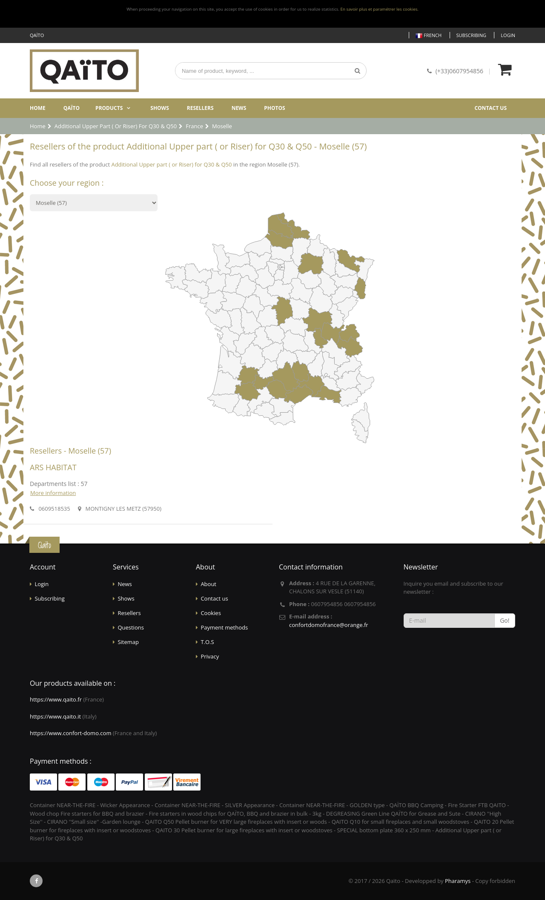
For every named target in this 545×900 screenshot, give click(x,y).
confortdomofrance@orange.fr (328, 625)
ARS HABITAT (53, 467)
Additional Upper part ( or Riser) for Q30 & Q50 (171, 164)
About (208, 584)
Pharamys (457, 881)
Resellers (200, 108)
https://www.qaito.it (55, 716)
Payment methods (224, 627)
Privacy (210, 656)
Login (508, 35)
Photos (274, 108)
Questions (130, 627)
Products (109, 108)
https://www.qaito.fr (56, 699)
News (239, 108)
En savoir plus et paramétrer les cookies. (380, 9)
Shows (159, 108)
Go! (504, 620)
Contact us (490, 108)
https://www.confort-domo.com (70, 733)
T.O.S (207, 642)
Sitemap (128, 642)
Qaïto (71, 108)
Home (38, 108)
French (429, 35)
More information (53, 493)
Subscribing (471, 35)
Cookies (211, 613)
